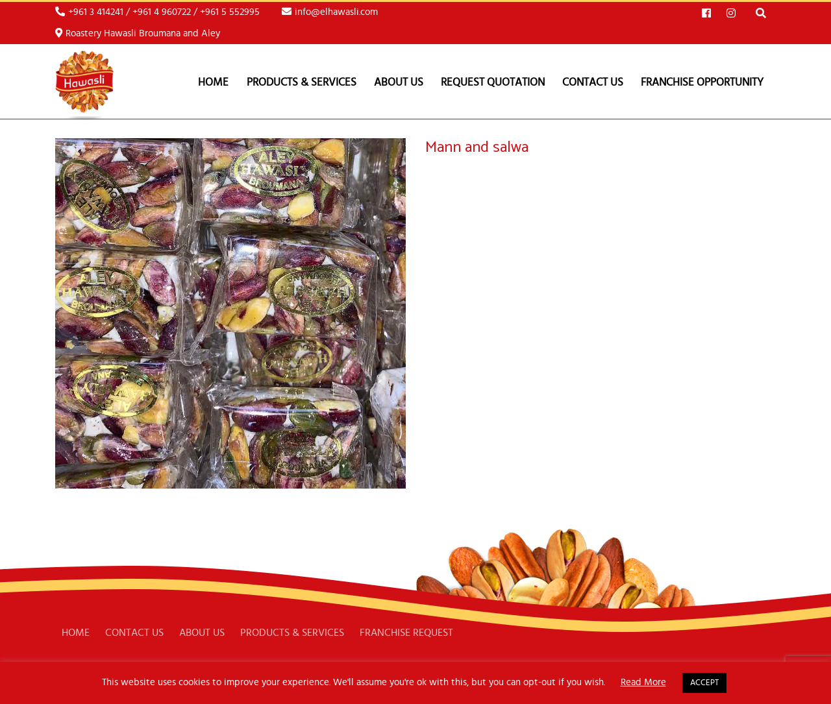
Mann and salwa (476, 147)
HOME (76, 632)
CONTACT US (592, 82)
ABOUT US (398, 82)
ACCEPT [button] (704, 683)
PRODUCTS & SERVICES (301, 82)
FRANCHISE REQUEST (406, 632)
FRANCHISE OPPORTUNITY (702, 82)
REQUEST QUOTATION (493, 82)
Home (213, 82)
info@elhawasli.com (330, 11)
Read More (643, 682)
